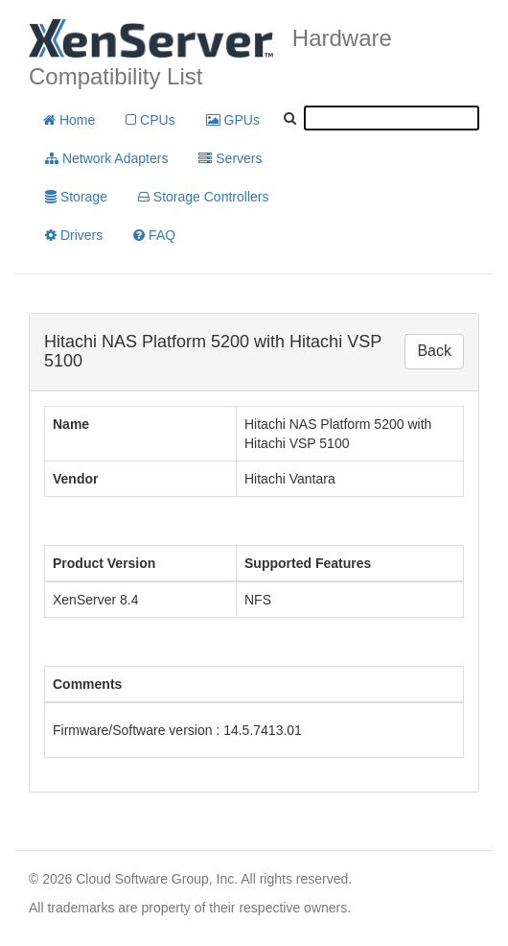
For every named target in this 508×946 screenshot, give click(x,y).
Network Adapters (106, 158)
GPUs (233, 120)
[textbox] (391, 118)
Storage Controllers (203, 196)
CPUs (150, 120)
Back (434, 351)
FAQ (154, 235)
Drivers (74, 235)
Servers (230, 158)
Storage (76, 196)
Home (69, 120)
